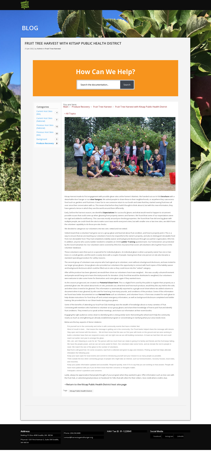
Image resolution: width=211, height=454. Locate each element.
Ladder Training (128, 242)
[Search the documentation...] (98, 85)
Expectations (108, 212)
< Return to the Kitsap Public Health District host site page (96, 384)
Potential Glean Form (109, 282)
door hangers (96, 199)
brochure (165, 196)
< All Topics (70, 113)
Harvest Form (104, 294)
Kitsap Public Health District (81, 391)
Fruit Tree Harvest (53, 48)
